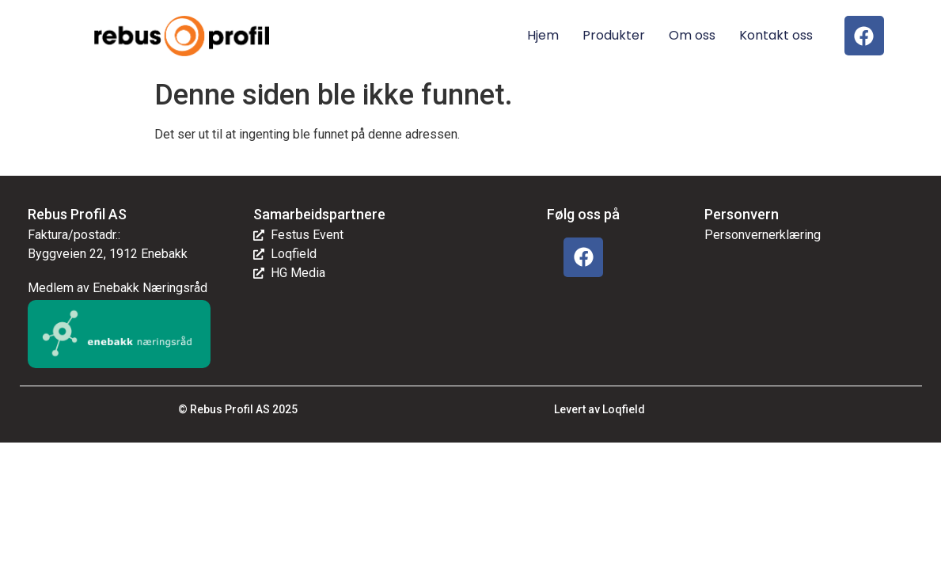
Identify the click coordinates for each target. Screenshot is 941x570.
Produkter (613, 35)
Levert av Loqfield (599, 409)
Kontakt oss (776, 35)
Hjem (543, 35)
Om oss (692, 35)
